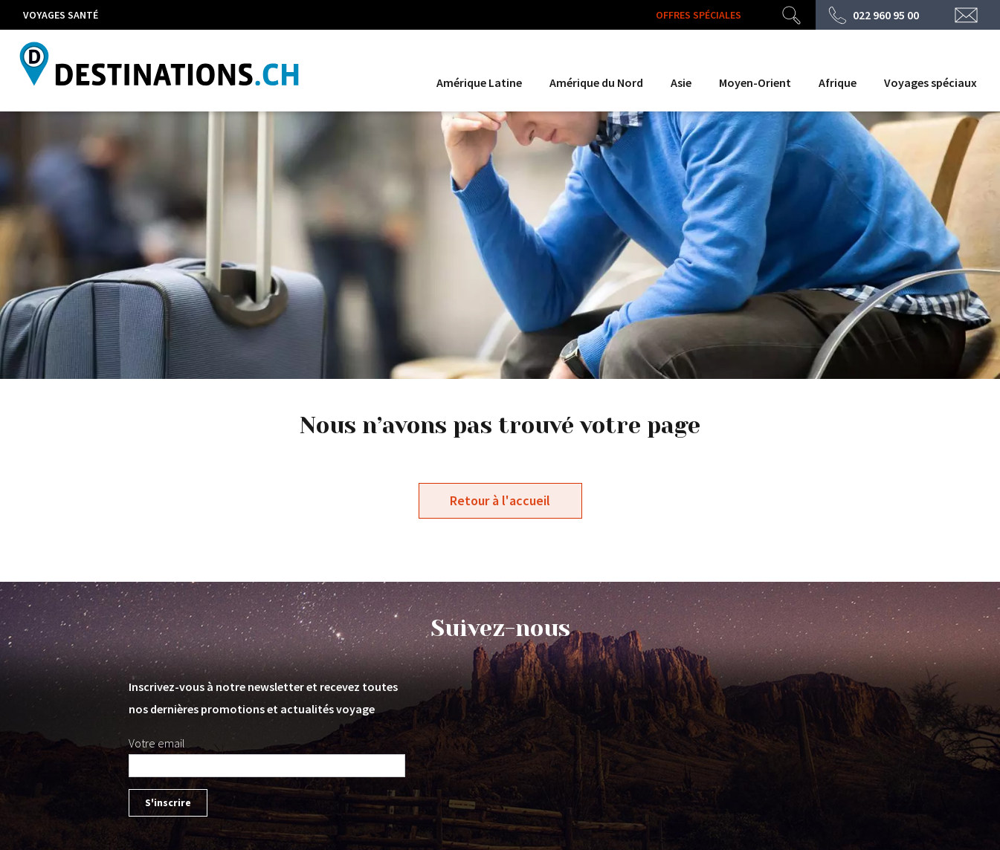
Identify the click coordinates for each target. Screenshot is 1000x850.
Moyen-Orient (755, 82)
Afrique (838, 82)
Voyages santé (60, 15)
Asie (681, 82)
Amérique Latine (479, 82)
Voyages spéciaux (930, 82)
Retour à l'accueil (500, 500)
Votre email (157, 743)
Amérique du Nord (596, 82)
